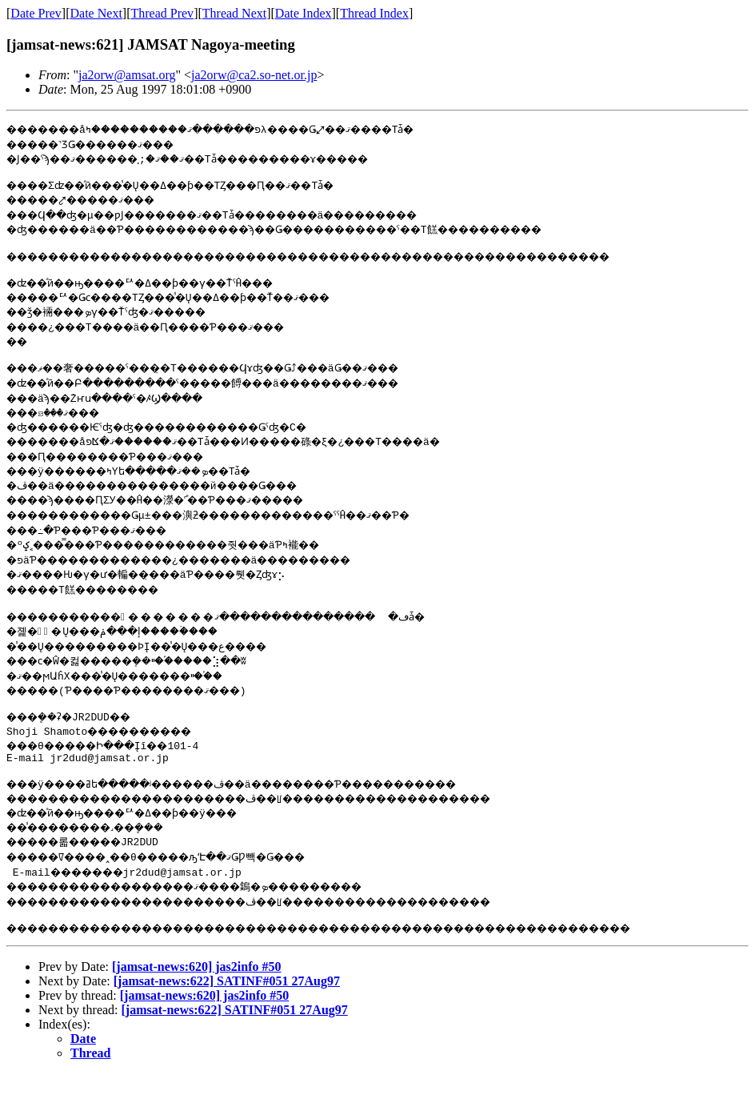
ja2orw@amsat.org (127, 75)
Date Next (96, 13)
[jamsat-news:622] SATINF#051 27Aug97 (227, 1002)
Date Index (303, 13)
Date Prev (36, 13)
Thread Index (374, 13)
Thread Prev (162, 13)
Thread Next (234, 13)
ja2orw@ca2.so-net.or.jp (254, 75)
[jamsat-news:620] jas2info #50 (197, 988)
